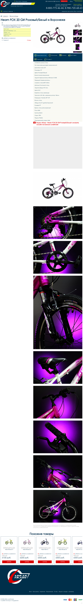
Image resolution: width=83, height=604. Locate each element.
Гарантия (63, 11)
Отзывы (29, 40)
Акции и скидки (62, 591)
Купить (9, 561)
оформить (64, 1)
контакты (79, 11)
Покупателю (49, 591)
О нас (55, 591)
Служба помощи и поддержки (10, 600)
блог (75, 11)
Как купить (70, 11)
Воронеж (24, 1)
